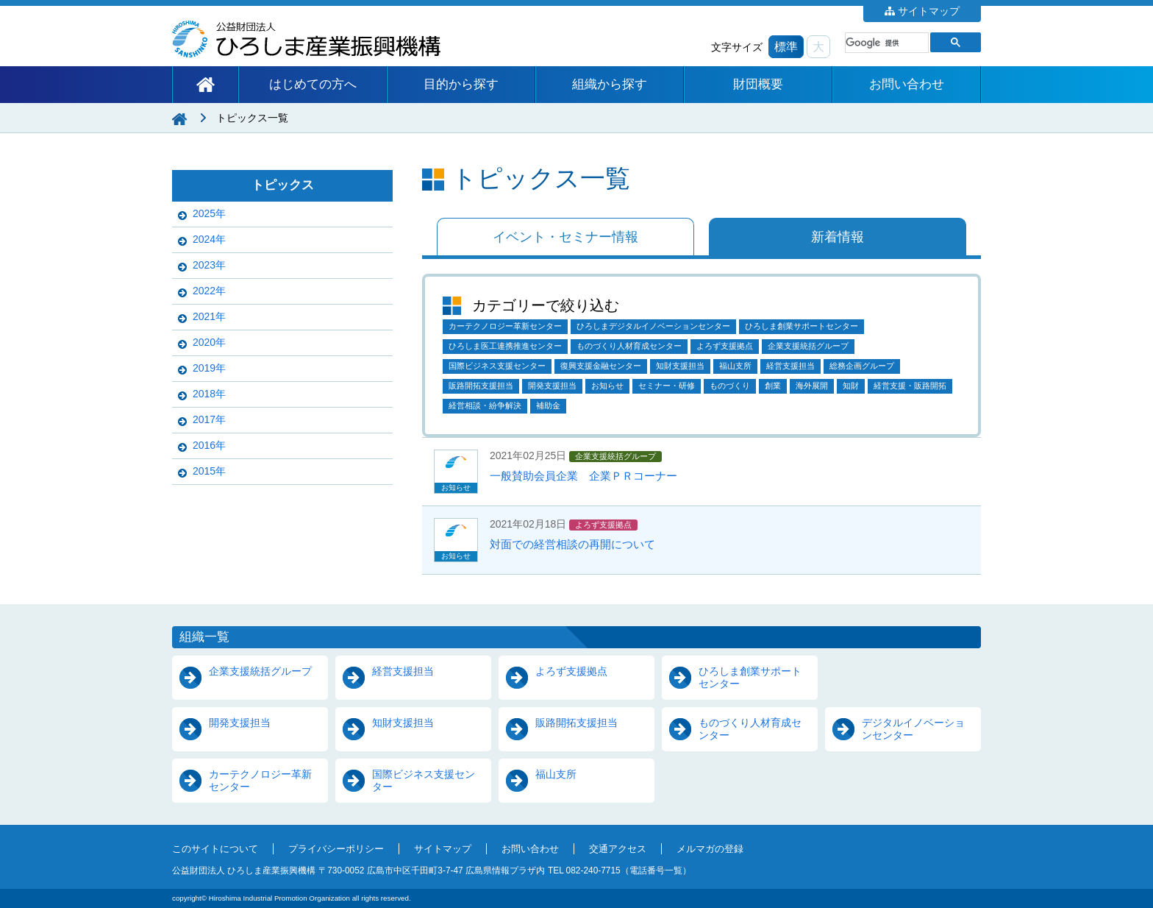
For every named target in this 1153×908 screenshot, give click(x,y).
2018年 (209, 394)
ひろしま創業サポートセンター (801, 326)
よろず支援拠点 (724, 345)
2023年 (209, 265)
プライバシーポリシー (336, 849)
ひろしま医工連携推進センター (505, 345)
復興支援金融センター (600, 365)
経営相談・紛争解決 (485, 405)
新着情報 (837, 237)
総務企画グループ (861, 365)
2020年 (209, 342)
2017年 (209, 419)
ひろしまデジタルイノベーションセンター (653, 326)
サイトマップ (929, 11)
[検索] (885, 43)
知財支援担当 (680, 365)
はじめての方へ (313, 84)
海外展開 (812, 385)
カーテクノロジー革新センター (505, 326)
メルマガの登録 (710, 849)
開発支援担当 (552, 385)
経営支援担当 (790, 365)
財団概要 (758, 84)
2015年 (209, 471)
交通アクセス (617, 849)
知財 (851, 385)
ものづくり (730, 385)
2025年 (209, 213)
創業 (773, 385)
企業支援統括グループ (808, 345)
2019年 (209, 368)
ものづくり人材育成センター (629, 345)
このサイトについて (215, 849)
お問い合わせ (906, 84)
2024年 (209, 239)
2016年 (209, 445)
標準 (786, 46)
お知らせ (607, 385)
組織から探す (609, 84)
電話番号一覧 (655, 870)
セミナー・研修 (666, 385)
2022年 (209, 291)
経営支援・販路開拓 (910, 385)
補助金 (548, 405)
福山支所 (735, 365)
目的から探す (461, 84)
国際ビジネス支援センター (497, 365)
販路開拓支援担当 (481, 385)
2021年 (209, 316)
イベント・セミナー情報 (565, 237)
